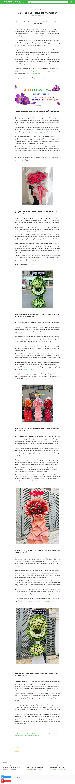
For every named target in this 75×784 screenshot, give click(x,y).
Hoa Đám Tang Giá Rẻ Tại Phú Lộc (58, 767)
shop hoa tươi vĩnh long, (37, 734)
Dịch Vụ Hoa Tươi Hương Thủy (30, 369)
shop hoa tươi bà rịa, (42, 746)
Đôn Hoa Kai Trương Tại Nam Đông (24, 758)
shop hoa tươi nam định (26, 739)
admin (36, 15)
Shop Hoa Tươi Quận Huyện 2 (9, 765)
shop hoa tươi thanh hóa (51, 739)
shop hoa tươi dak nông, (38, 739)
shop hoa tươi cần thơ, (28, 748)
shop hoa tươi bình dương (21, 735)
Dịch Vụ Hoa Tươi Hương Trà (44, 161)
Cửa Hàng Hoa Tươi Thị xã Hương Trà (51, 690)
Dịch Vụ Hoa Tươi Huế (34, 260)
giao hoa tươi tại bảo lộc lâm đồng (29, 746)
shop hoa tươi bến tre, (26, 734)
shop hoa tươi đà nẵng (48, 734)
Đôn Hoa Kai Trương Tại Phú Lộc (51, 758)
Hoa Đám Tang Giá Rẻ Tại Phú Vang (35, 767)
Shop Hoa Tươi (37, 10)
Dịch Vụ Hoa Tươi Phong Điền (33, 73)
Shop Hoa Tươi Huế (12, 782)
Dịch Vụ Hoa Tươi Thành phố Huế (45, 601)
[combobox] (48, 2)
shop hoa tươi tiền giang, (33, 735)
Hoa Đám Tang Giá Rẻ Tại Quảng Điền (12, 767)
